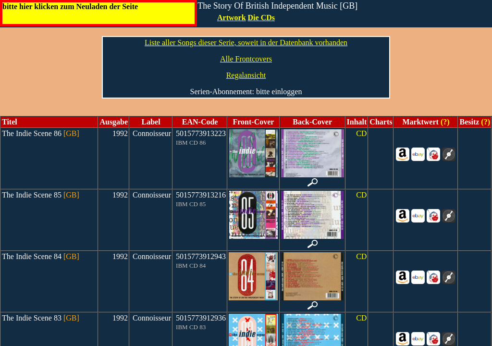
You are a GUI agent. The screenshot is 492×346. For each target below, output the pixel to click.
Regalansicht (246, 75)
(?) (444, 122)
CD (361, 133)
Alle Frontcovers (246, 59)
